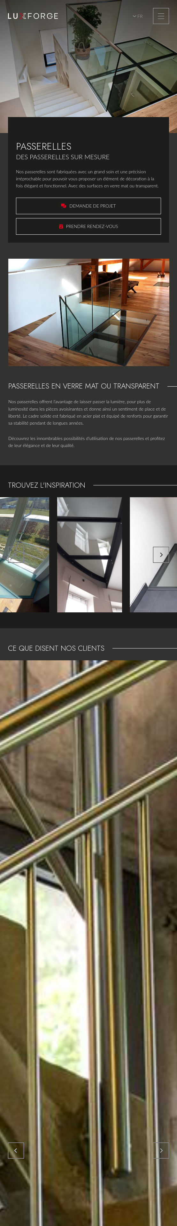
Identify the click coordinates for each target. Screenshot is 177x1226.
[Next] (161, 555)
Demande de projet (92, 205)
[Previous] (16, 555)
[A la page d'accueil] (33, 16)
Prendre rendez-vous (92, 226)
